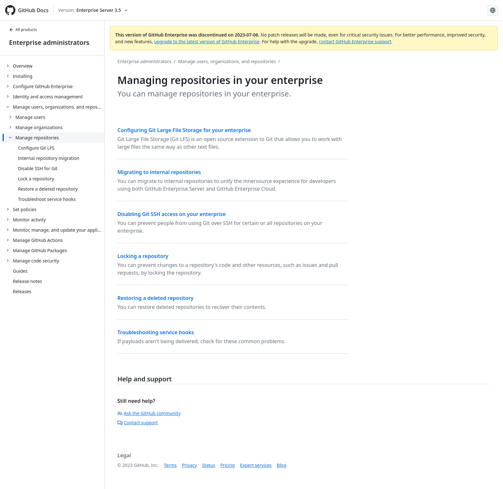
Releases (22, 291)
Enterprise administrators (49, 42)
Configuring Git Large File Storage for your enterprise (184, 130)
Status (208, 465)
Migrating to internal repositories (159, 172)
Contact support (137, 422)
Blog (281, 465)
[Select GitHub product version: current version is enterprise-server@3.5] (93, 10)
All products (23, 29)
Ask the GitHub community (149, 413)
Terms (170, 465)
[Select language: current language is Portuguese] (493, 10)
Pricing (227, 465)
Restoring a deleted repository (155, 298)
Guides (20, 271)
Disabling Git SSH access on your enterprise (171, 214)
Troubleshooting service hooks (155, 332)
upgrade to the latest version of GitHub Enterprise (206, 41)
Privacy (189, 465)
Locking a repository (142, 256)
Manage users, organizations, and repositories (227, 61)
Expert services (256, 465)
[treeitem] (54, 66)
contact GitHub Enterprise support (355, 41)
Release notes (27, 281)
